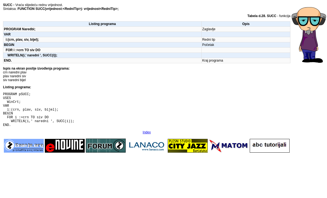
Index (147, 140)
